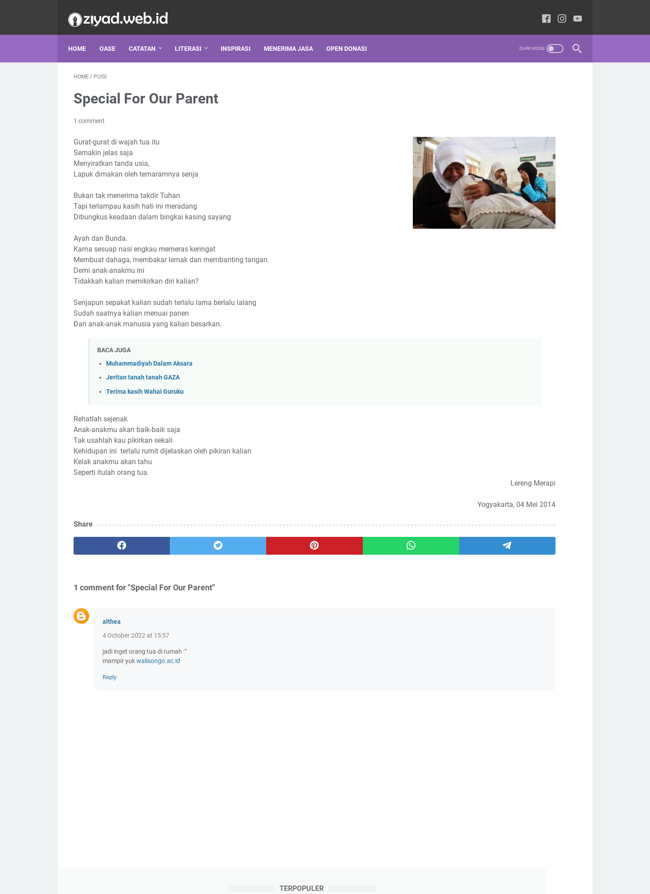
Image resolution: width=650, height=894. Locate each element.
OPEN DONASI (352, 35)
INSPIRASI (241, 35)
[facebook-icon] (541, 11)
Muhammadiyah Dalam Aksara (149, 356)
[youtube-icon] (572, 11)
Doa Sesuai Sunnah (536, 481)
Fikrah (547, 497)
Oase (113, 35)
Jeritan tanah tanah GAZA (143, 370)
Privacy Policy (291, 877)
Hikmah (506, 530)
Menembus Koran (477, 563)
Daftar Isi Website (391, 877)
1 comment (89, 113)
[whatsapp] (309, 538)
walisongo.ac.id (158, 652)
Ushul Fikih (523, 646)
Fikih (508, 497)
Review (522, 613)
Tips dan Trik (470, 646)
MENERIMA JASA (293, 35)
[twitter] (174, 538)
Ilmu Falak (466, 547)
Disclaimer (249, 877)
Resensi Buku (471, 613)
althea (112, 613)
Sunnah (465, 629)
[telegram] (377, 538)
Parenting (468, 596)
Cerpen (550, 464)
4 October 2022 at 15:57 (136, 627)
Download (466, 497)
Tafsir (507, 629)
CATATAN (147, 35)
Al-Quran (504, 464)
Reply (109, 669)
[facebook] (107, 538)
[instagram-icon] (556, 11)
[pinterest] (242, 538)
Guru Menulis (529, 514)
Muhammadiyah (477, 580)
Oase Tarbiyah (545, 580)
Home (82, 35)
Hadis (462, 530)
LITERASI (193, 35)
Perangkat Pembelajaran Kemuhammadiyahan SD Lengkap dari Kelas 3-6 (504, 297)
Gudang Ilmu (470, 514)
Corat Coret (470, 481)
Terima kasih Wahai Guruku (145, 383)
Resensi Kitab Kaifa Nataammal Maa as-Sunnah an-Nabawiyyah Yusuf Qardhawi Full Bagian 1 (508, 401)
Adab (461, 464)
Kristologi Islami (524, 547)
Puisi (513, 596)
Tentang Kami (339, 877)
